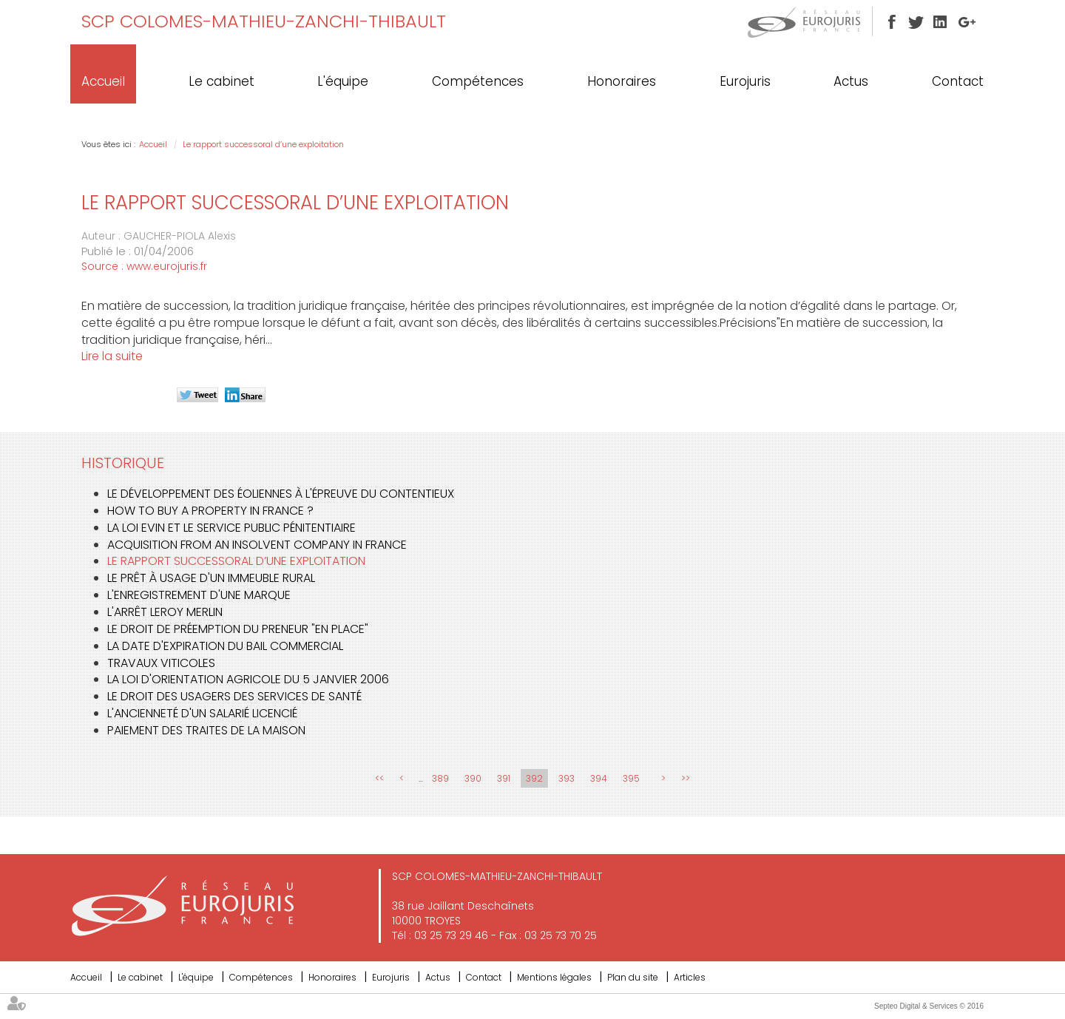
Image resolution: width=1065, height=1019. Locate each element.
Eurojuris (745, 81)
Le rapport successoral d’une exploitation (263, 144)
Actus (851, 81)
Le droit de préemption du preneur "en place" (237, 628)
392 (534, 778)
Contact (958, 81)
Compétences (478, 81)
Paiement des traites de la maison (206, 730)
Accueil (103, 81)
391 (503, 778)
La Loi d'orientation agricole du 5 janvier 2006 (248, 679)
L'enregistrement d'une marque (199, 594)
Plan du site (632, 977)
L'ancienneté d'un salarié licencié (202, 713)
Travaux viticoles (161, 662)
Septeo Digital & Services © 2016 (929, 1006)
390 (472, 778)
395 (631, 778)
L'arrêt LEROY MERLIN (165, 611)
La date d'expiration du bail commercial (225, 645)
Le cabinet (221, 81)
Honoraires (621, 81)
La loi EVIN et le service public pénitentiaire (231, 527)
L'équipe (342, 81)
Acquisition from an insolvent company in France (257, 544)
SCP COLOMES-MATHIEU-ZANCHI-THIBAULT (263, 21)
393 (566, 778)
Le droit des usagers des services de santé (234, 696)
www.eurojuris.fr (166, 266)
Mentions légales (554, 977)
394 (598, 778)
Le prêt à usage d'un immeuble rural (211, 577)
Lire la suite (112, 356)
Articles (690, 977)
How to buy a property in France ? (210, 510)
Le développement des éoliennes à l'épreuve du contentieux (280, 493)
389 (440, 778)
